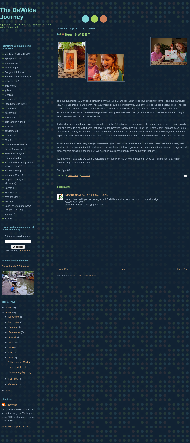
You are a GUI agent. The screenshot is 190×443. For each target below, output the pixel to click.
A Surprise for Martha (19, 362)
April (11, 357)
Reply (68, 208)
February (13, 378)
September (14, 332)
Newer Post (63, 269)
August (12, 337)
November (14, 322)
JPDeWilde (11, 405)
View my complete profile (15, 426)
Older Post (182, 269)
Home (123, 269)
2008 (9, 312)
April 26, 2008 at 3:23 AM (95, 195)
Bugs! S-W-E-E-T (17, 367)
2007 (9, 390)
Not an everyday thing (19, 372)
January (13, 384)
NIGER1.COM (73, 195)
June (11, 347)
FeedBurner (25, 250)
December (14, 316)
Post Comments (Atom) (84, 275)
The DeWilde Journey (18, 13)
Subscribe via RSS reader (16, 266)
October (13, 327)
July (10, 342)
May (11, 352)
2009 (9, 307)
